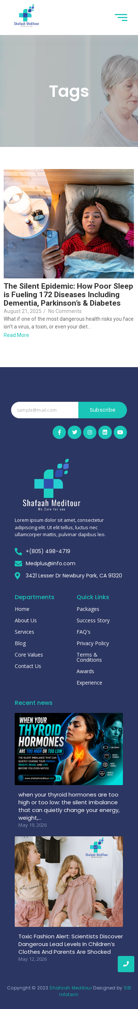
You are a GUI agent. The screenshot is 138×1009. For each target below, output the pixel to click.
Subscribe (103, 410)
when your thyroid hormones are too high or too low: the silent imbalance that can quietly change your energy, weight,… (69, 806)
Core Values (29, 654)
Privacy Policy (93, 643)
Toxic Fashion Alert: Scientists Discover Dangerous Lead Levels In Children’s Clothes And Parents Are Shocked (70, 944)
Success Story (93, 620)
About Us (26, 620)
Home (22, 608)
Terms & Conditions (89, 657)
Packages (88, 608)
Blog (20, 643)
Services (24, 631)
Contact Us (28, 665)
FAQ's (84, 631)
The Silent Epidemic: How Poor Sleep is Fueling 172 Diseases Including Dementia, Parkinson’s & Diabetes (68, 294)
